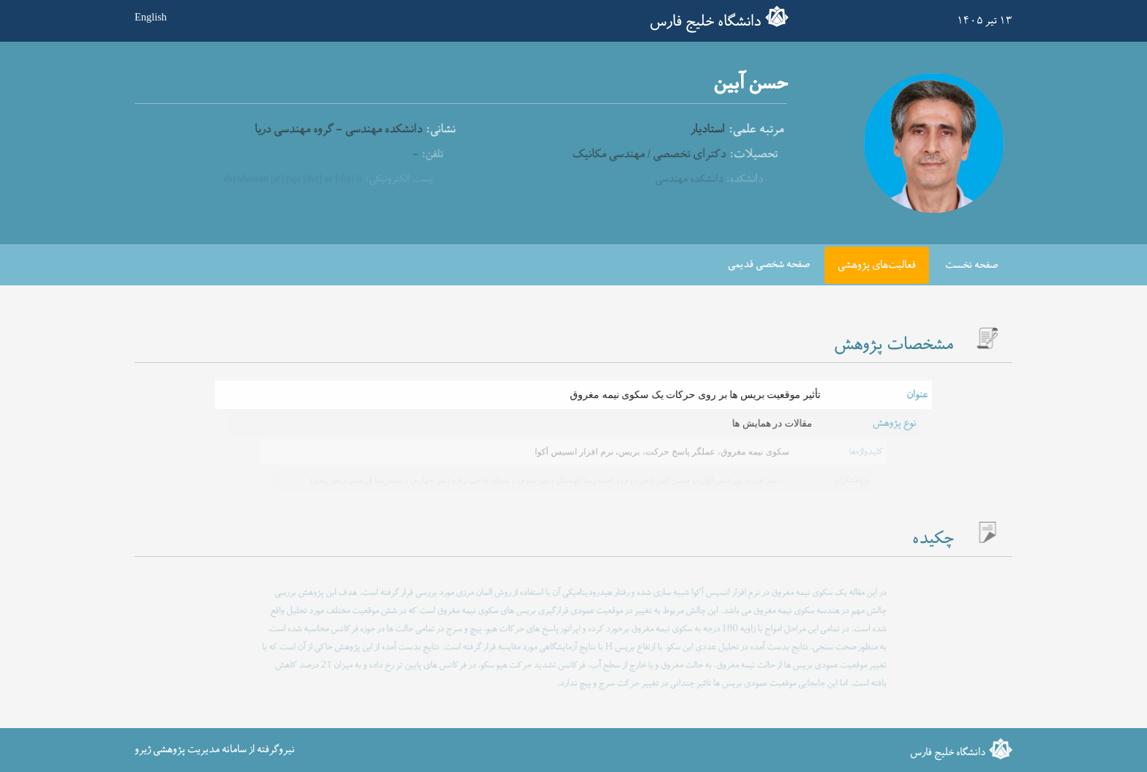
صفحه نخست (971, 265)
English (151, 17)
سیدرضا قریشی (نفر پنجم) (359, 480)
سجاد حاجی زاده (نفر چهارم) (460, 480)
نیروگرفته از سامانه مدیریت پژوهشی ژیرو (215, 749)
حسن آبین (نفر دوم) (653, 480)
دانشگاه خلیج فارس (705, 22)
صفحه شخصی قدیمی (769, 264)
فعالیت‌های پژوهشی (877, 265)
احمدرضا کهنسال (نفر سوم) (564, 480)
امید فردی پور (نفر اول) (736, 480)
